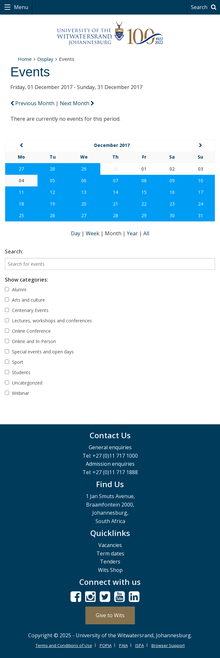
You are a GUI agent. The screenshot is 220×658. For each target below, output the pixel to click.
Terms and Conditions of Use (64, 645)
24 (200, 204)
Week (93, 233)
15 (144, 192)
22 (144, 204)
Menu (20, 7)
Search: (14, 251)
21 (115, 204)
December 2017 (112, 145)
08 (144, 180)
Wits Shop (110, 570)
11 (21, 192)
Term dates (110, 553)
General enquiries (110, 447)
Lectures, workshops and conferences (48, 321)
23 (172, 204)
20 (83, 204)
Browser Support (168, 645)
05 (52, 180)
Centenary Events (27, 310)
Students (17, 372)
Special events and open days (39, 352)
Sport (14, 362)
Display (45, 59)
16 (172, 192)
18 (21, 204)
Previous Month (33, 103)
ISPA (139, 645)
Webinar (17, 393)
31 (200, 215)
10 (200, 180)
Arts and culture (25, 300)
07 (115, 180)
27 (21, 169)
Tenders (110, 561)
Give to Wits (110, 615)
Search (204, 7)
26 (52, 215)
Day (76, 233)
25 (21, 215)
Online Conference (28, 331)
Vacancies (110, 545)
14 (115, 192)
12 (52, 192)
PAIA (123, 645)
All (146, 233)
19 (52, 204)
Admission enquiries (110, 463)
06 (83, 180)
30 (172, 215)
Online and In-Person (30, 341)
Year (133, 233)
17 (200, 192)
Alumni (15, 289)
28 (52, 169)
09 (172, 180)
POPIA (106, 645)
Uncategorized (23, 383)
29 (83, 169)
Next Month (77, 103)
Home (25, 59)
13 (83, 192)
